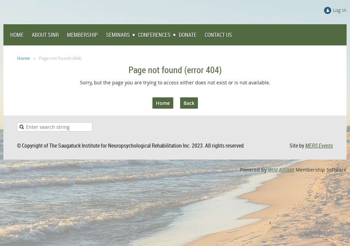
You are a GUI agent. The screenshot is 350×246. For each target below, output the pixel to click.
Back (189, 103)
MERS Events (319, 145)
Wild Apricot (281, 169)
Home (23, 58)
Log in (340, 10)
